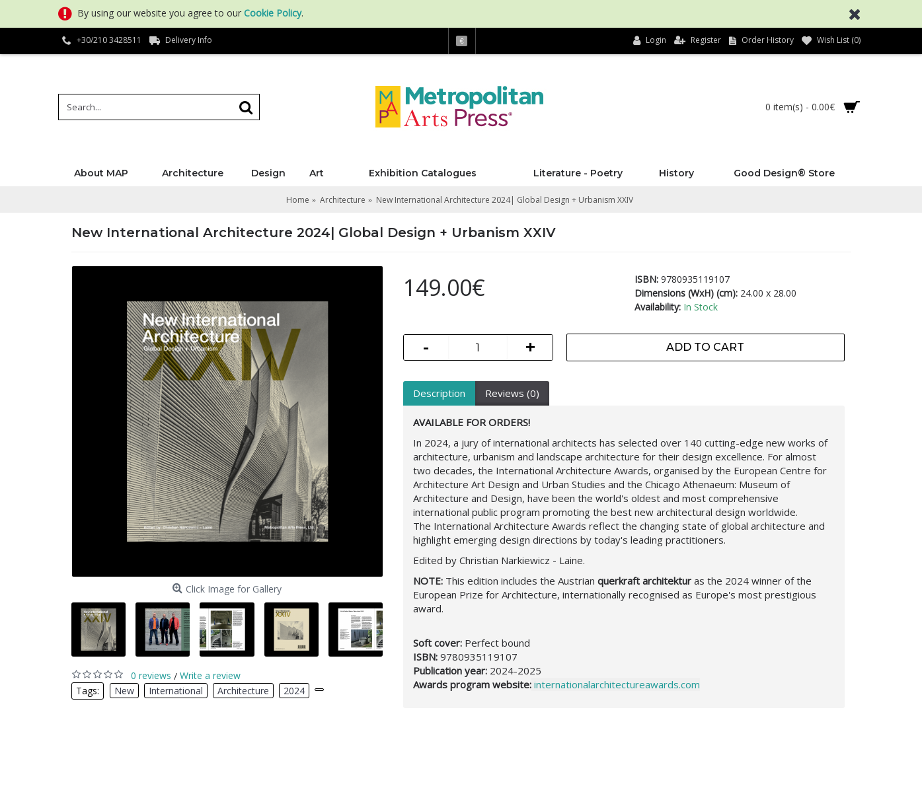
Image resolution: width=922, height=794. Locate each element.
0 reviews (151, 675)
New (124, 690)
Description (439, 393)
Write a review (210, 675)
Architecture (243, 690)
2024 (294, 690)
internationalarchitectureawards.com (617, 684)
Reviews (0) (512, 393)
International (176, 690)
